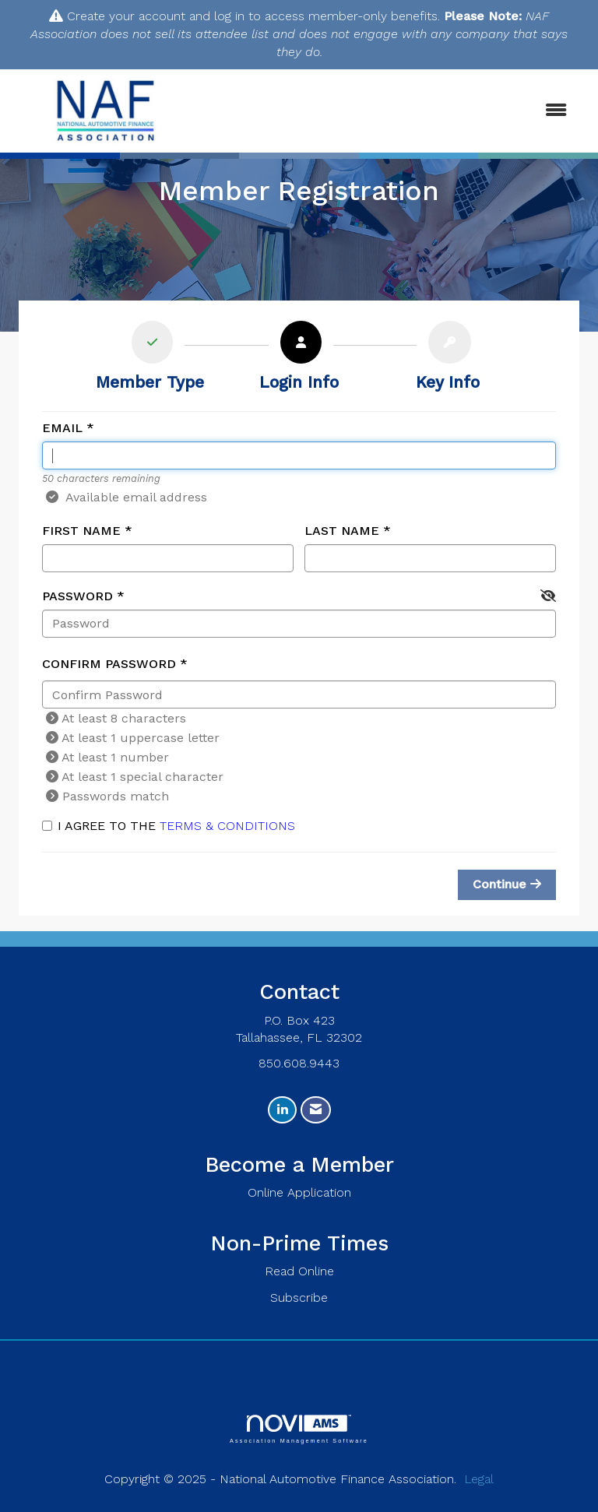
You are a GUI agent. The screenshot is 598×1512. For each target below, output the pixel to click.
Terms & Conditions (227, 825)
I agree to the (168, 825)
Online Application (299, 1192)
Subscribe (299, 1297)
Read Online (299, 1271)
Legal (479, 1479)
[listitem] (150, 360)
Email (62, 427)
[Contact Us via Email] (316, 1109)
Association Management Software (299, 1429)
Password (77, 596)
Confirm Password (109, 663)
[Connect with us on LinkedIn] (282, 1109)
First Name (81, 530)
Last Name (341, 530)
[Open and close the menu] (392, 111)
